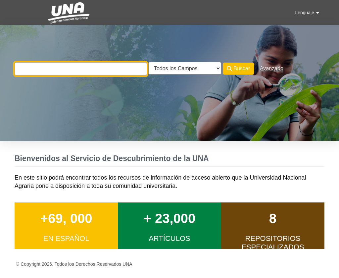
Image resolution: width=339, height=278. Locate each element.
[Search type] (184, 68)
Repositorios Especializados (272, 242)
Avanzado (271, 68)
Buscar (238, 69)
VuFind (26, 11)
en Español (66, 238)
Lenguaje (307, 12)
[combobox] (81, 69)
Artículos (169, 238)
